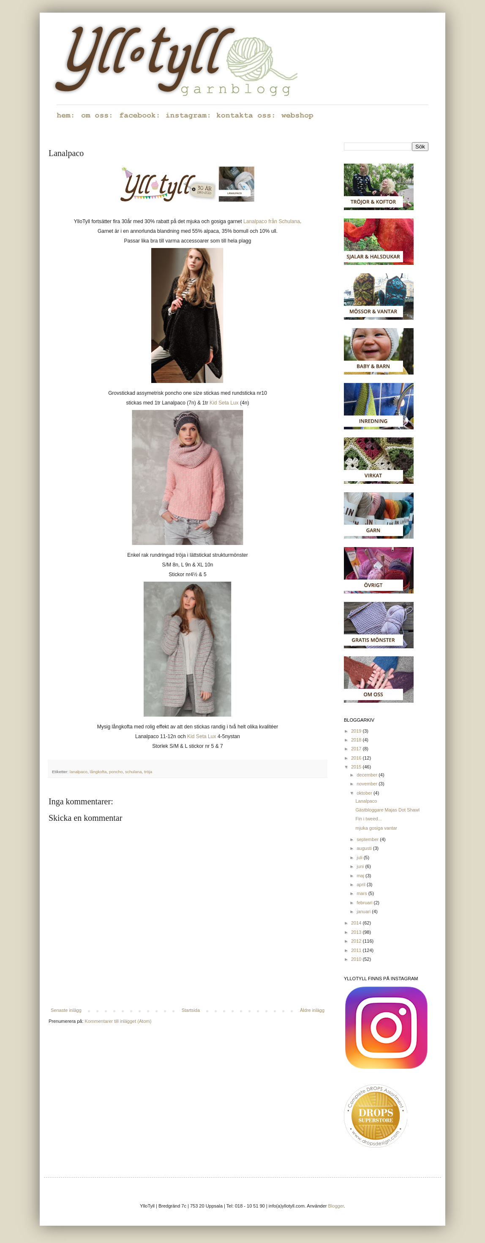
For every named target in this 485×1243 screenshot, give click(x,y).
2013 (357, 932)
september (368, 839)
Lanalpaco (366, 801)
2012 (357, 941)
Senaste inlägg (66, 1010)
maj (361, 875)
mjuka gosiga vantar (376, 827)
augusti (365, 848)
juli (360, 857)
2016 (357, 757)
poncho (116, 771)
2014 (357, 922)
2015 (357, 766)
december (368, 774)
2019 (357, 730)
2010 (357, 959)
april (362, 884)
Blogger (336, 1205)
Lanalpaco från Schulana (271, 221)
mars (362, 893)
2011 (357, 950)
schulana (133, 771)
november (368, 783)
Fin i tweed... (368, 818)
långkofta (98, 771)
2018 (357, 739)
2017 (357, 748)
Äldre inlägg (312, 1010)
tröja (148, 771)
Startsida (191, 1010)
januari (364, 911)
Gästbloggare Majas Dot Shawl (387, 809)
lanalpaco (78, 771)
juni (361, 866)
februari (365, 902)
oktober (365, 792)
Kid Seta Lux (224, 403)
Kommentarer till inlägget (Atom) (118, 1021)
